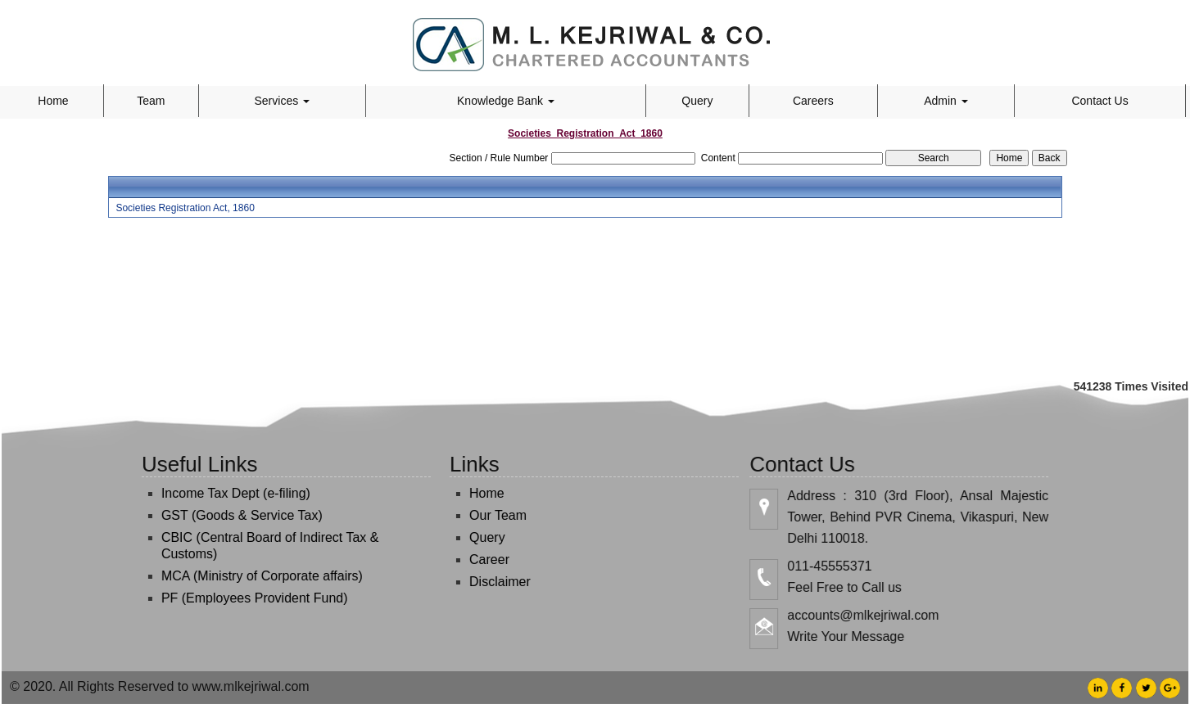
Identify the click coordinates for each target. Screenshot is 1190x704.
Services (282, 100)
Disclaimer (490, 582)
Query (697, 100)
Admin (946, 100)
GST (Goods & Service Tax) (232, 515)
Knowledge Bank (505, 100)
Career (479, 559)
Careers (813, 100)
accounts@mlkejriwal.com (873, 615)
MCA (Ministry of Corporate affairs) (252, 576)
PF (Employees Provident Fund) (245, 598)
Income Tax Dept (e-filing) (226, 493)
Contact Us (1099, 100)
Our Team (488, 515)
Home (53, 100)
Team (151, 100)
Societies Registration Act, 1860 (184, 208)
